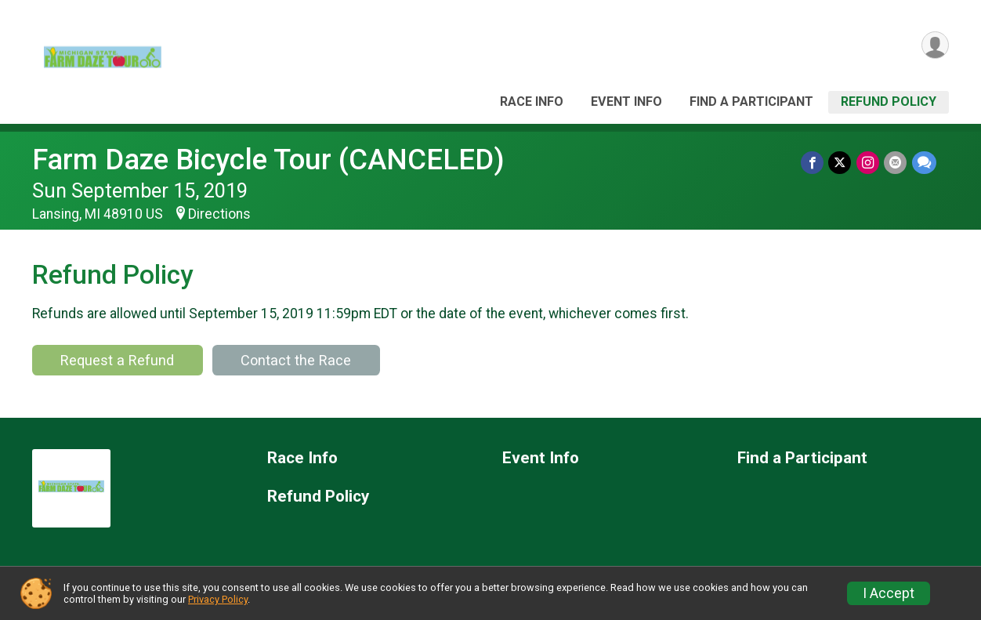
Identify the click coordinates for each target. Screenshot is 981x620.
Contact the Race (296, 360)
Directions (219, 214)
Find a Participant (751, 101)
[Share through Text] (924, 162)
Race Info (531, 101)
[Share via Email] (896, 162)
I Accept (888, 593)
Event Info (626, 101)
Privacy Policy (218, 599)
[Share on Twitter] (841, 162)
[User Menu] (934, 45)
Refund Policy (888, 101)
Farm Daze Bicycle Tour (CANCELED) (268, 159)
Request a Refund (117, 360)
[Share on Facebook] (813, 162)
